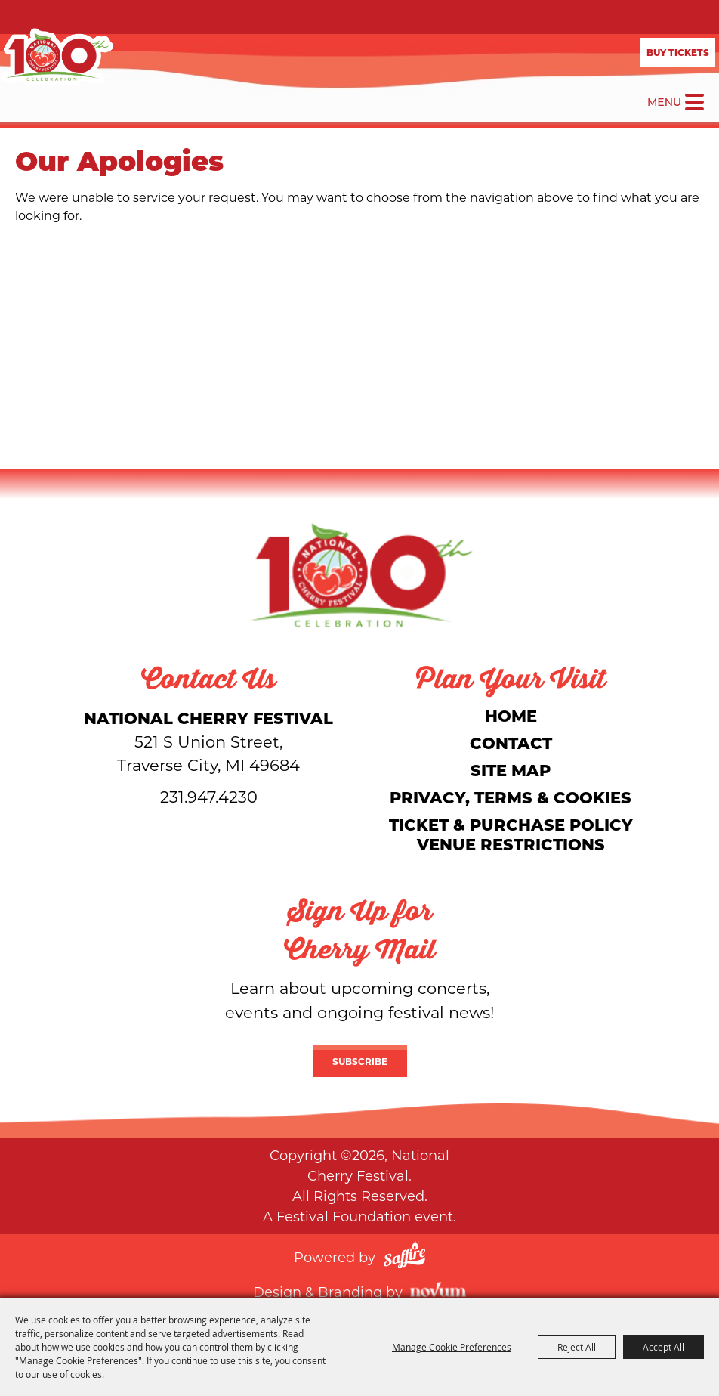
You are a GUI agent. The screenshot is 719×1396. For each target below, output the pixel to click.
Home (511, 715)
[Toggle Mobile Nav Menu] (694, 102)
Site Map (511, 770)
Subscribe (359, 1061)
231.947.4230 (209, 796)
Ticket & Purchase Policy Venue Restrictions (511, 834)
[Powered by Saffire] (404, 1257)
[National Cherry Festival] (56, 56)
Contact (511, 743)
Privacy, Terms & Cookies (510, 797)
